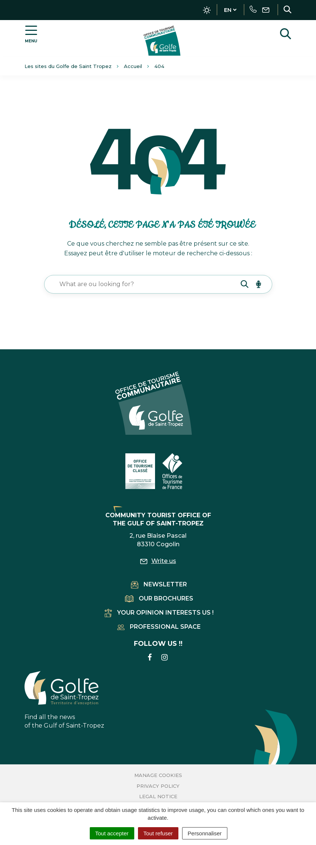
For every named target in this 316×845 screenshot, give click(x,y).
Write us (158, 560)
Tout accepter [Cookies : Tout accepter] (112, 833)
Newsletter (159, 584)
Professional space (159, 626)
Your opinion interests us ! (159, 612)
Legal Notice (158, 796)
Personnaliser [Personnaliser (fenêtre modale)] (205, 833)
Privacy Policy (158, 786)
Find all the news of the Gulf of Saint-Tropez (64, 700)
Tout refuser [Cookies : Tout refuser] (158, 833)
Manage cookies (158, 775)
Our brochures (159, 598)
